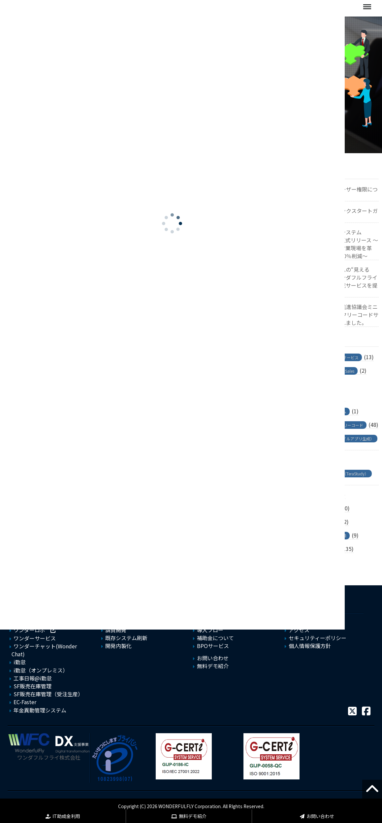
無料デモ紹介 (193, 816)
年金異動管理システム (40, 710)
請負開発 (115, 630)
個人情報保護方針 (310, 646)
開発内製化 (118, 646)
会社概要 (299, 622)
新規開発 (115, 622)
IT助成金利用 (66, 816)
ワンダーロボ (29, 630)
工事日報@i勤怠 (33, 678)
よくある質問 (213, 622)
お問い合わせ (320, 816)
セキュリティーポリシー (317, 638)
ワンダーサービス (35, 638)
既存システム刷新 (126, 638)
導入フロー (210, 630)
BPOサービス (213, 646)
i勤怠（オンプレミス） (41, 670)
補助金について (215, 638)
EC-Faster (25, 702)
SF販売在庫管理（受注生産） (48, 694)
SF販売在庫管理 (32, 686)
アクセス (299, 630)
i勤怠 (20, 662)
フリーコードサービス (40, 622)
